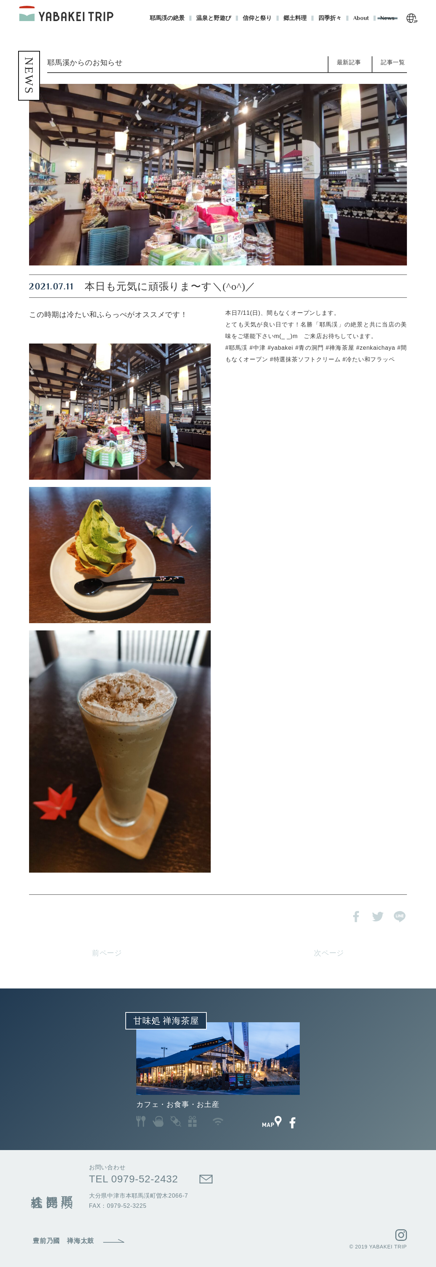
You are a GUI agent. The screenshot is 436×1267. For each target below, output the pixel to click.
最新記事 (349, 62)
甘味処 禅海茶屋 (166, 1021)
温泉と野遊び (213, 18)
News (387, 18)
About (361, 18)
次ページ (329, 953)
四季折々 (330, 18)
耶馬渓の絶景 (167, 18)
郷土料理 (295, 18)
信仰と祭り (257, 18)
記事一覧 (393, 62)
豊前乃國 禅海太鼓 (63, 1240)
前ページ (107, 953)
